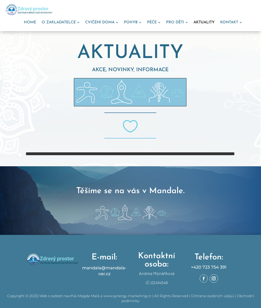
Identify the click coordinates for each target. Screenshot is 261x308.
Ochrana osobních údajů (212, 296)
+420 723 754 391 (209, 267)
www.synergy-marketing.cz (127, 296)
